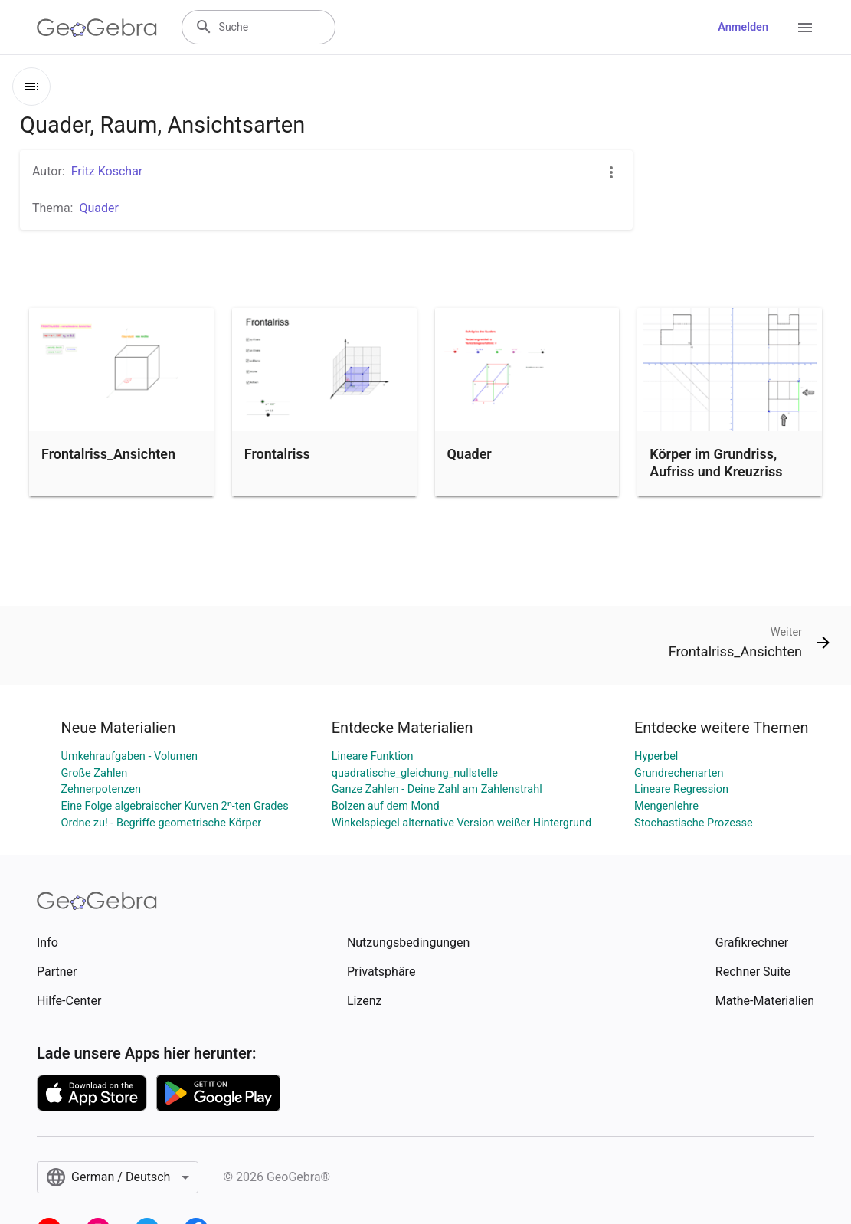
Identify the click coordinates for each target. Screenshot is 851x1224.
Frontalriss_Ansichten (108, 454)
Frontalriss (277, 454)
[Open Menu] (805, 27)
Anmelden (743, 27)
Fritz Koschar (107, 171)
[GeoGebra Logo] (97, 27)
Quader (469, 454)
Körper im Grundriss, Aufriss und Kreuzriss (716, 462)
